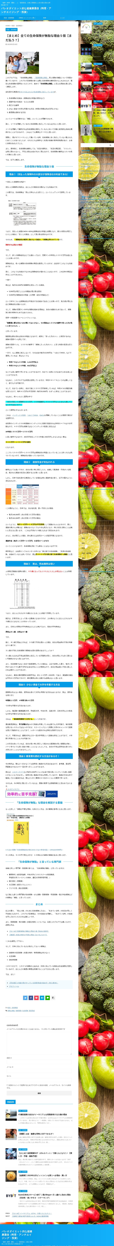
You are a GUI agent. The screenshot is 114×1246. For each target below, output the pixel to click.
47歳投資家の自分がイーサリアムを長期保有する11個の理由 (42, 1114)
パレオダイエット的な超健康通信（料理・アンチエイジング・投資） (17, 1234)
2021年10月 (85, 415)
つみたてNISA (32, 415)
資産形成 (32, 1011)
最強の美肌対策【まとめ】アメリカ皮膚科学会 (97, 202)
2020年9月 (84, 463)
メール (10, 1067)
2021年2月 (84, 445)
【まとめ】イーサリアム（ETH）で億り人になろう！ (32, 1213)
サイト (9, 1076)
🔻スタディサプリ (12, 789)
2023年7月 (84, 328)
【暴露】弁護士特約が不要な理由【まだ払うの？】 (28, 935)
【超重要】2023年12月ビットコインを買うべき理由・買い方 (42, 1175)
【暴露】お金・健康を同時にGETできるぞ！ (36, 1134)
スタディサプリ (18, 772)
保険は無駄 (11, 1011)
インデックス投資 (19, 415)
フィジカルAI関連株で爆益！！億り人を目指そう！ (103, 131)
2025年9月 (84, 259)
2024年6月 (84, 281)
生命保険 (25, 1011)
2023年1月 (84, 354)
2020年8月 (84, 467)
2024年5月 (84, 285)
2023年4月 (84, 341)
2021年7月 (84, 424)
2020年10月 (85, 458)
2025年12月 (85, 251)
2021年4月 (84, 437)
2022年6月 (84, 380)
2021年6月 (84, 428)
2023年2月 (84, 350)
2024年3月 (84, 294)
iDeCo (42, 415)
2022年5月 (84, 385)
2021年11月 (85, 411)
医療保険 (18, 1011)
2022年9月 (84, 367)
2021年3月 (84, 441)
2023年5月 (84, 337)
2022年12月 (85, 359)
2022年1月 (84, 402)
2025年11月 (85, 255)
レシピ (62, 18)
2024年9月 (84, 272)
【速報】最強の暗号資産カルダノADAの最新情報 (30, 1216)
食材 (44, 18)
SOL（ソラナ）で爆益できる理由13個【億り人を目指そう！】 (103, 51)
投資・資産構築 (9, 18)
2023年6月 (84, 333)
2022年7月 (84, 376)
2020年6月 (84, 476)
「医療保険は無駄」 (41, 78)
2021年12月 (85, 406)
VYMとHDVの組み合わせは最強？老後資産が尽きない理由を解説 (103, 88)
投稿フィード (85, 577)
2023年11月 (85, 311)
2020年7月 (84, 471)
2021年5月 (84, 432)
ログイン (84, 574)
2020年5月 (84, 480)
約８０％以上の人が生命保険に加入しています (36, 92)
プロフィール (14, 986)
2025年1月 (84, 268)
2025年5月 (84, 264)
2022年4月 (84, 389)
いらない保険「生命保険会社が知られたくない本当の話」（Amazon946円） (34, 850)
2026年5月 (84, 242)
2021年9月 (84, 419)
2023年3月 (84, 346)
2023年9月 (84, 320)
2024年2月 (84, 298)
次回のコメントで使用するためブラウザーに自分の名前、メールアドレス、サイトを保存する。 (39, 1086)
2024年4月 (84, 290)
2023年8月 (84, 324)
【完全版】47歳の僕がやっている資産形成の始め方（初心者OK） (33, 983)
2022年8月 (84, 372)
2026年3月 (84, 246)
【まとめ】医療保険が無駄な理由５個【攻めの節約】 (29, 931)
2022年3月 (84, 393)
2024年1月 (84, 303)
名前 (9, 1058)
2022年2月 (84, 398)
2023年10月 (85, 315)
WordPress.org (86, 583)
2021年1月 (84, 450)
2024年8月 (84, 277)
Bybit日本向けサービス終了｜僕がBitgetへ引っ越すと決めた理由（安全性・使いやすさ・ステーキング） (103, 110)
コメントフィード (87, 580)
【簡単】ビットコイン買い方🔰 (27, 18)
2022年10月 (85, 363)
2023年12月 (85, 307)
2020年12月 (85, 454)
